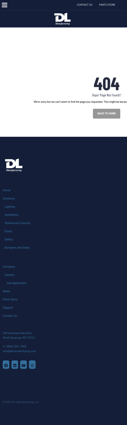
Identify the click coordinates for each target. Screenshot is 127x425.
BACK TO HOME (106, 113)
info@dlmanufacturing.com (19, 351)
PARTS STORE (107, 4)
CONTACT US (84, 4)
